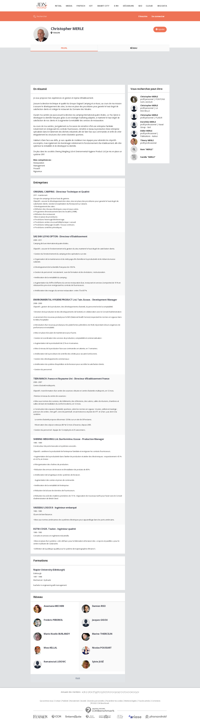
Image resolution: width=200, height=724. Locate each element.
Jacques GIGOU (100, 619)
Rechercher (42, 16)
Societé (83, 701)
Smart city (103, 5)
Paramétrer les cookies (114, 701)
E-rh (116, 5)
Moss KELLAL (50, 647)
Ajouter (161, 29)
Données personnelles (96, 701)
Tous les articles (144, 701)
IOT (91, 5)
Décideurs (128, 5)
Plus (78, 678)
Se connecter (158, 16)
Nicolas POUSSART (102, 647)
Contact (57, 701)
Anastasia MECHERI (54, 606)
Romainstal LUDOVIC (55, 661)
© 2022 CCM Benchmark (100, 703)
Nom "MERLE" (146, 149)
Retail (58, 5)
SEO (140, 5)
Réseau (133, 48)
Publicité (65, 701)
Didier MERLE (146, 130)
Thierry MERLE (147, 140)
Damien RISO (99, 606)
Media (69, 5)
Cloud (149, 5)
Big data (162, 5)
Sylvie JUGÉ (98, 661)
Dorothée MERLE (148, 122)
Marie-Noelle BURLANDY (57, 633)
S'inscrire (142, 16)
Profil (64, 48)
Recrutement (74, 701)
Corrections (156, 701)
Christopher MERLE (149, 96)
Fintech (81, 5)
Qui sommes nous (46, 701)
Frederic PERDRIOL (53, 619)
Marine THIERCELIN (102, 633)
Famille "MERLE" (147, 157)
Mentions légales (130, 701)
